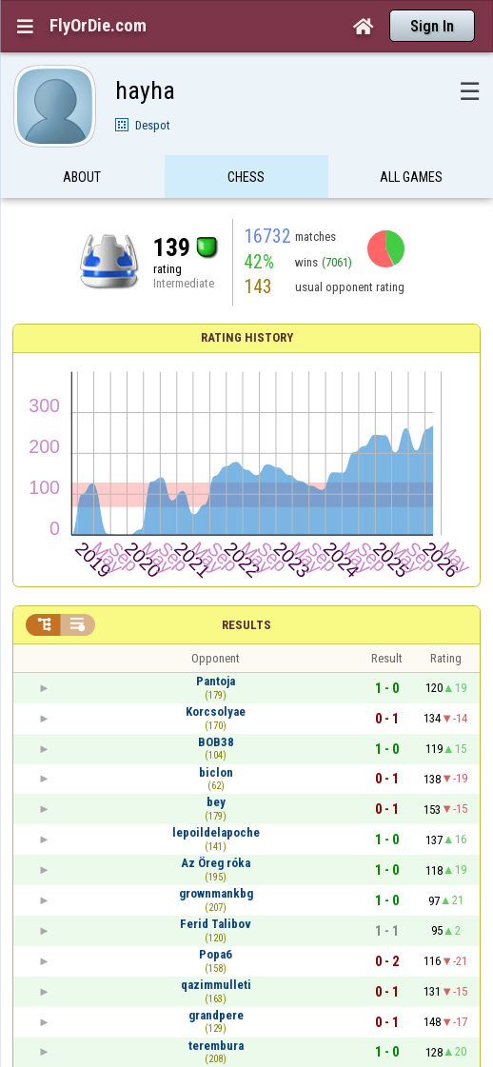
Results (246, 625)
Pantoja (215, 681)
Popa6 (215, 954)
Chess (246, 183)
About (82, 183)
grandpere (216, 1015)
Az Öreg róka (215, 863)
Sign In (432, 26)
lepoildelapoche (216, 832)
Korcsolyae (216, 711)
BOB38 (216, 742)
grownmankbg (216, 893)
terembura (216, 1045)
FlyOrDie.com (98, 25)
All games (411, 183)
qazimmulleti (216, 985)
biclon (216, 772)
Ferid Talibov (215, 924)
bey (216, 802)
